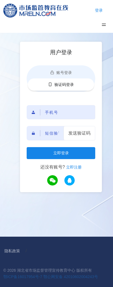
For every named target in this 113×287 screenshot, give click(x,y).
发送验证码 (79, 133)
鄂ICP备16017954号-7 (22, 276)
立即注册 (74, 167)
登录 (99, 10)
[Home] (41, 10)
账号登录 (61, 72)
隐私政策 (12, 251)
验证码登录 (61, 84)
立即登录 (61, 153)
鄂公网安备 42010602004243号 (70, 276)
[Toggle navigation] (104, 25)
